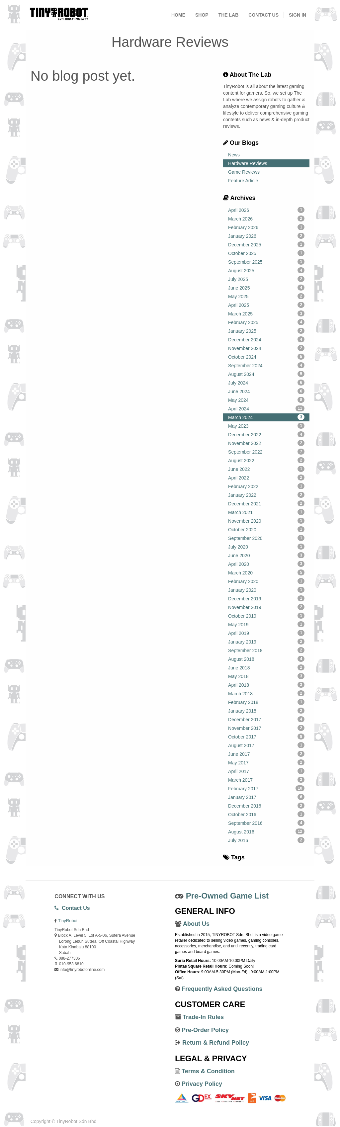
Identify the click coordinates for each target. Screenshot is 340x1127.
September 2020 (266, 538)
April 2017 (266, 771)
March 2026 (266, 218)
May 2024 (266, 400)
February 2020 (266, 581)
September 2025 (266, 262)
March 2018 (266, 693)
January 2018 (266, 711)
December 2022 (266, 434)
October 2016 (266, 814)
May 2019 (266, 624)
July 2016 (266, 840)
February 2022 (266, 486)
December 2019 (266, 598)
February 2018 (266, 702)
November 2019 (266, 607)
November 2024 (266, 348)
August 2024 (266, 374)
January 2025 (266, 331)
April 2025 (266, 305)
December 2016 (266, 806)
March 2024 (266, 417)
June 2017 (266, 754)
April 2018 (266, 685)
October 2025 (266, 253)
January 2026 (266, 236)
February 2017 (266, 788)
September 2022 (266, 452)
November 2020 (266, 521)
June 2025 (266, 288)
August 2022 (266, 460)
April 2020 (266, 564)
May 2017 (266, 762)
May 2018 (266, 676)
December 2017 (266, 719)
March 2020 (266, 572)
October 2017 (266, 736)
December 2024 (266, 339)
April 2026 (266, 210)
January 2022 (266, 495)
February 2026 (266, 227)
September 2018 (266, 650)
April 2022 (266, 477)
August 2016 (266, 831)
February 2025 (266, 322)
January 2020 (266, 590)
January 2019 (266, 642)
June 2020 (266, 555)
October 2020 (266, 529)
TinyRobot (68, 920)
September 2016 (266, 823)
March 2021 (266, 512)
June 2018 (266, 667)
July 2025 (266, 279)
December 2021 (266, 503)
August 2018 (266, 659)
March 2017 (266, 780)
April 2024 (266, 408)
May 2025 (266, 296)
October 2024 (266, 357)
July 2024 (266, 383)
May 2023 (266, 426)
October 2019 (266, 616)
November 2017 (266, 728)
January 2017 (266, 797)
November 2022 (266, 443)
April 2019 (266, 633)
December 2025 (266, 244)
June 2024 (266, 391)
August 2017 (266, 745)
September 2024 (266, 365)
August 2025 (266, 270)
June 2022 (266, 469)
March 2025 (266, 313)
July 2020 (266, 547)
